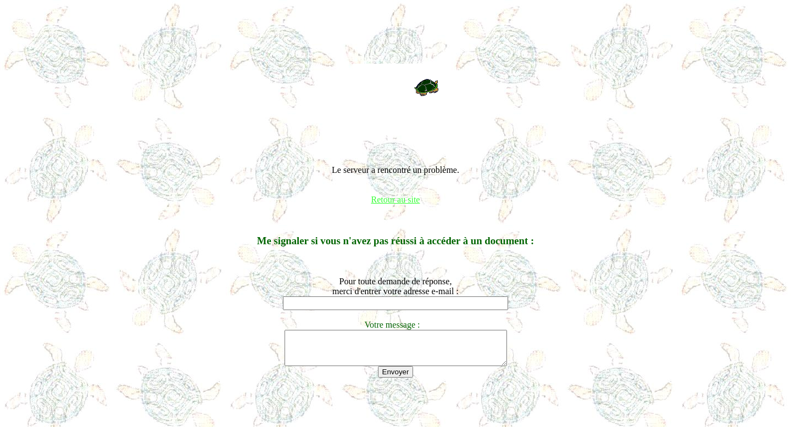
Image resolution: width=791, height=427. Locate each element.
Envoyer (395, 378)
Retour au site (395, 199)
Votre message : (395, 324)
